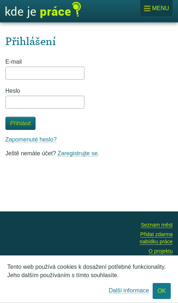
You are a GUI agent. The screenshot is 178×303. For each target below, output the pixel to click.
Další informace (129, 290)
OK (161, 291)
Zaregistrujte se (78, 153)
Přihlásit (20, 123)
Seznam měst (157, 225)
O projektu (161, 251)
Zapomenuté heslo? (31, 139)
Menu (156, 8)
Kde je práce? (43, 10)
